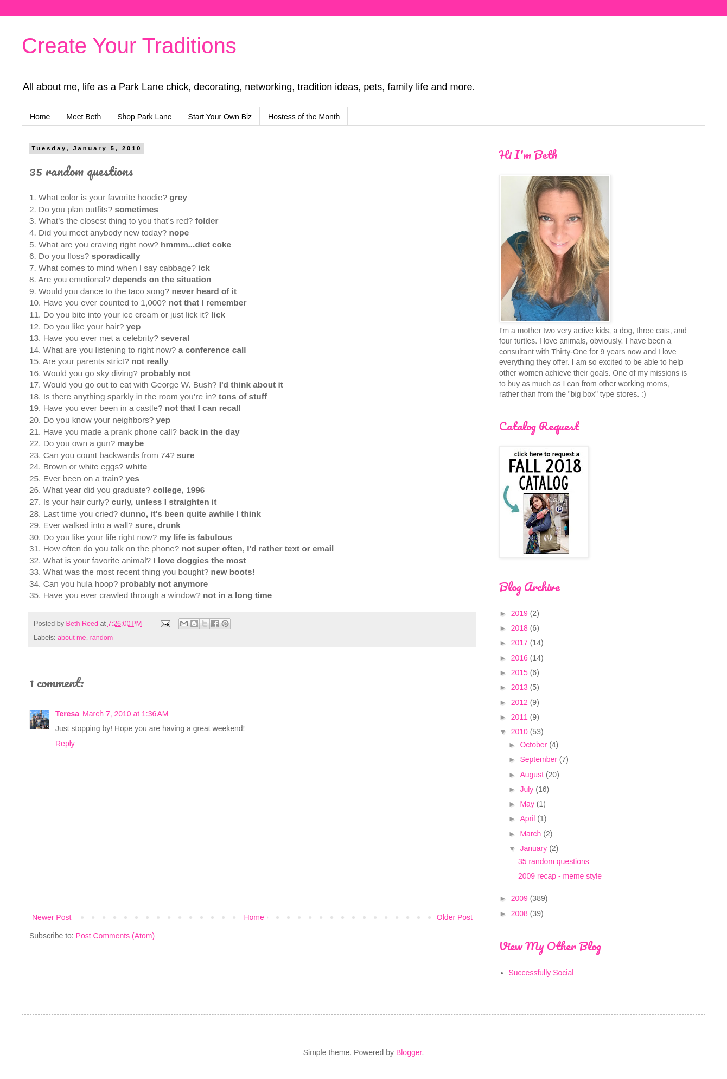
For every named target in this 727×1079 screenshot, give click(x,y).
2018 (520, 628)
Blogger (409, 1052)
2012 (520, 702)
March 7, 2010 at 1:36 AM (125, 713)
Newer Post (51, 917)
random (101, 638)
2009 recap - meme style (560, 876)
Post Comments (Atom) (115, 935)
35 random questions (553, 861)
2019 (520, 613)
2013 (520, 687)
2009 (520, 898)
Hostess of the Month (304, 116)
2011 (520, 717)
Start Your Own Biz (220, 116)
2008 (520, 913)
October (534, 744)
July (527, 789)
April (528, 818)
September (539, 759)
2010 (520, 731)
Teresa (67, 713)
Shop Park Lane (144, 116)
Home (40, 116)
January (534, 848)
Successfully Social (541, 972)
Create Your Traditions (129, 46)
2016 (520, 657)
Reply (65, 743)
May (528, 803)
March (531, 833)
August (532, 774)
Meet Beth (83, 116)
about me (72, 638)
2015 (520, 672)
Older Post (455, 917)
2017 (520, 642)
